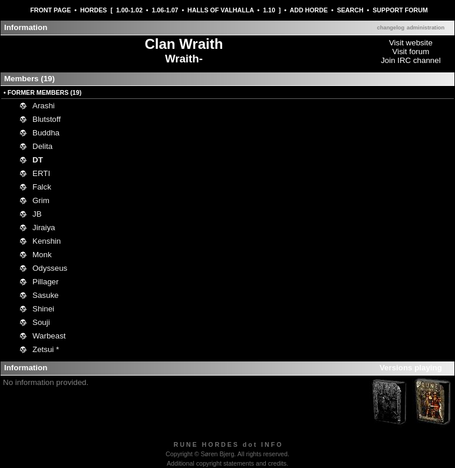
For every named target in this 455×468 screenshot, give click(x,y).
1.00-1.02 (129, 10)
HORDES (93, 10)
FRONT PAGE (50, 10)
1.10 (269, 10)
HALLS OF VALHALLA (220, 10)
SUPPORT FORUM (400, 10)
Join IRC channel (411, 60)
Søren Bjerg (217, 453)
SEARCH (350, 10)
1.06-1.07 (164, 10)
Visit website (411, 42)
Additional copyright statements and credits (226, 463)
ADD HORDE (309, 10)
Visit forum (411, 51)
